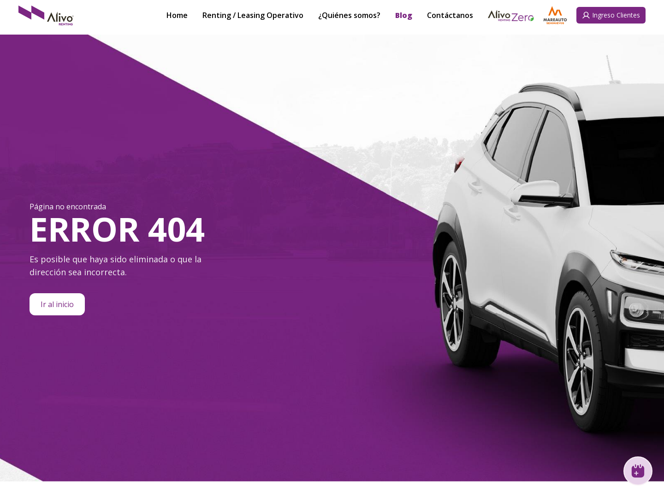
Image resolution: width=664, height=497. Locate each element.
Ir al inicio (57, 304)
